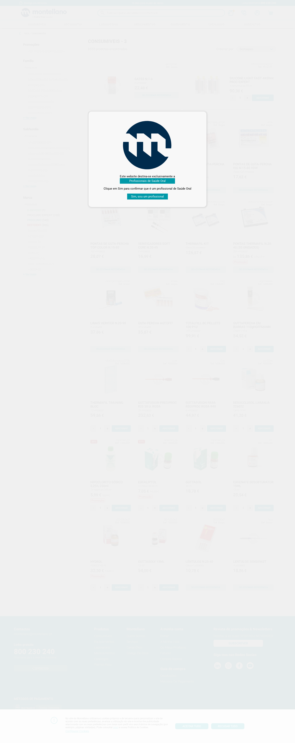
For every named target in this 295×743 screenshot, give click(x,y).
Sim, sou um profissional (147, 196)
